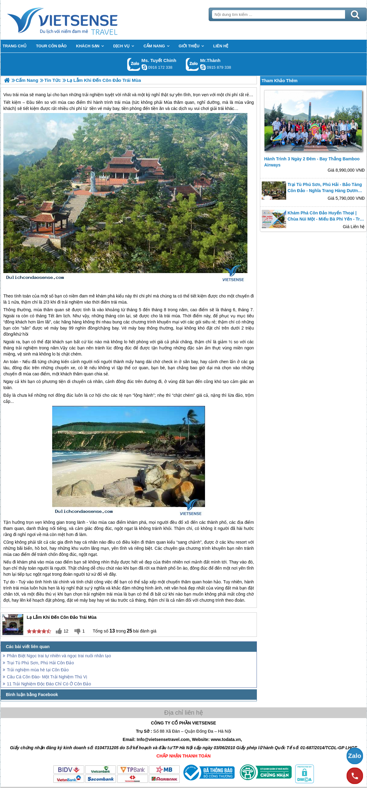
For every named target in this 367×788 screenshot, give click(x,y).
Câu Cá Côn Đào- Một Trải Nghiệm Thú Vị (47, 676)
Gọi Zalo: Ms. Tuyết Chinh (134, 64)
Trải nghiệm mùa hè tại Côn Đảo (38, 669)
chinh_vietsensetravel (144, 67)
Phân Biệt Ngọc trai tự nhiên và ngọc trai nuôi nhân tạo (59, 655)
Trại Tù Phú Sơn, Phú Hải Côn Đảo (40, 662)
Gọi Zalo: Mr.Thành (192, 64)
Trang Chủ (77, 20)
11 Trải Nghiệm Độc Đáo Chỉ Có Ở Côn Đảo (49, 683)
